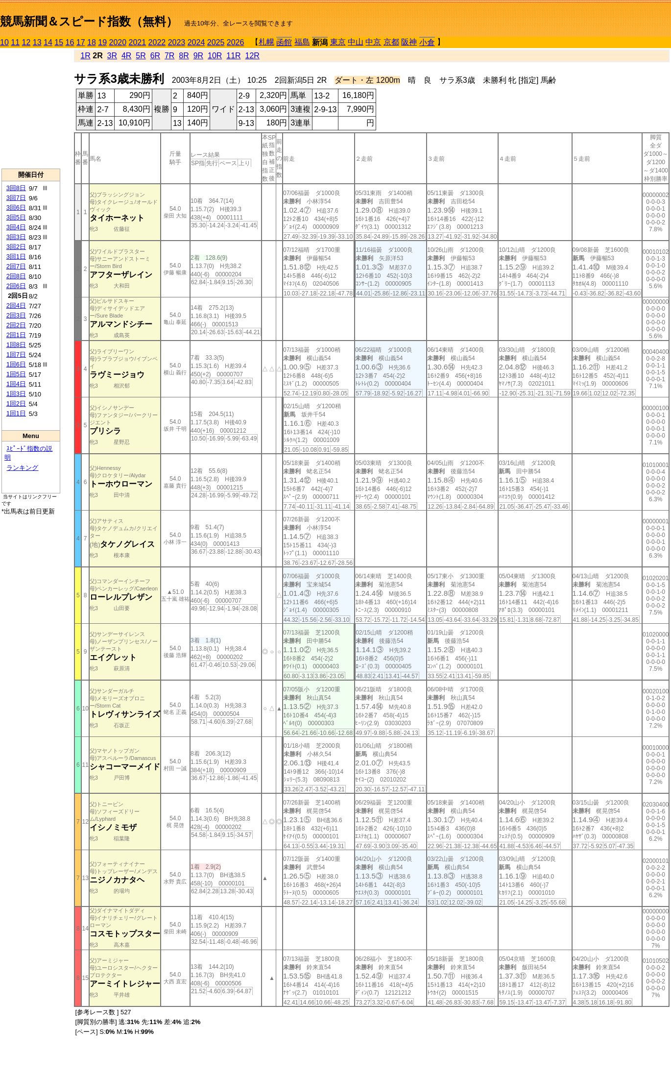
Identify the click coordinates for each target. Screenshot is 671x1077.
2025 (216, 42)
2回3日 (16, 315)
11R (233, 55)
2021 (137, 42)
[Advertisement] (30, 108)
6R (155, 55)
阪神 (409, 42)
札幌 (266, 42)
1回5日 (16, 374)
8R (184, 55)
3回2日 (16, 246)
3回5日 (16, 217)
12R (252, 55)
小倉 (427, 42)
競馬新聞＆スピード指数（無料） (89, 21)
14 (48, 42)
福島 (302, 42)
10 (4, 42)
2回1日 (16, 335)
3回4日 (16, 227)
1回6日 (16, 364)
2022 (157, 42)
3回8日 (16, 188)
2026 (235, 42)
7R (169, 55)
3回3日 (16, 237)
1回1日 (16, 413)
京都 (391, 42)
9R (198, 55)
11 (15, 42)
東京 (338, 42)
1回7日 (16, 354)
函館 (284, 42)
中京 (373, 42)
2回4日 (16, 305)
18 (91, 42)
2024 (196, 42)
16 (70, 42)
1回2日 (16, 403)
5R (140, 55)
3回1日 (16, 256)
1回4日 (16, 384)
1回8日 (16, 344)
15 (58, 42)
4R (126, 55)
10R (215, 55)
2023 (177, 42)
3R (112, 55)
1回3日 (16, 393)
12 (26, 42)
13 (37, 42)
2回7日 (16, 266)
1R (85, 55)
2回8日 (16, 276)
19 (102, 42)
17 (80, 42)
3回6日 (16, 207)
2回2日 (16, 325)
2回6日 (16, 286)
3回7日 (16, 197)
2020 (118, 42)
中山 (355, 42)
